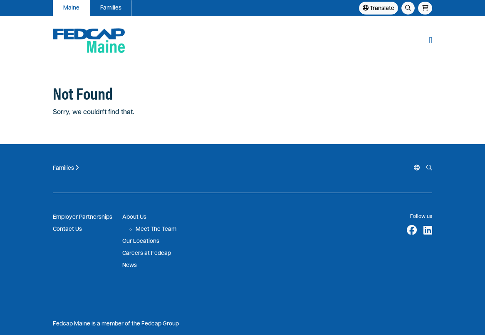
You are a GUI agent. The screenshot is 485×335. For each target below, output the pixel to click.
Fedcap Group (160, 324)
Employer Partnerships (82, 217)
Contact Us (67, 229)
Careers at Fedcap (146, 253)
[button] (430, 40)
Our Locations (140, 241)
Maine (71, 8)
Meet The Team (156, 229)
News (129, 265)
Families (110, 8)
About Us (134, 217)
